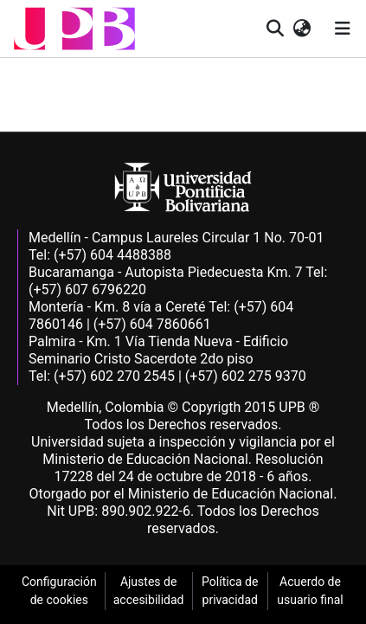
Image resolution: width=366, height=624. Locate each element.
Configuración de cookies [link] (59, 591)
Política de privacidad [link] (230, 591)
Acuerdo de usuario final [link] (310, 591)
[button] (74, 28)
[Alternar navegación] (343, 28)
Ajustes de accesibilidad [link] (148, 591)
